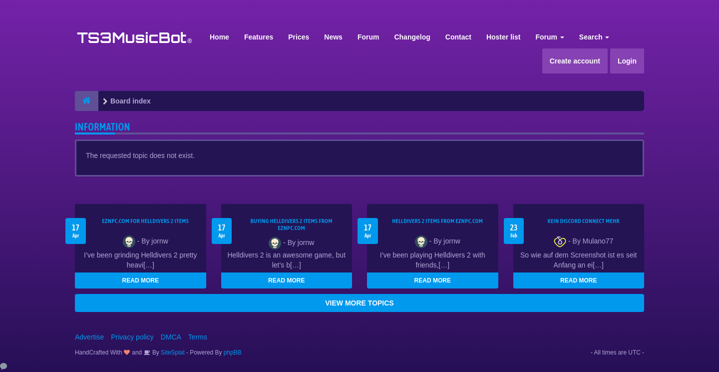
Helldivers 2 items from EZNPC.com (437, 221)
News (333, 37)
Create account (575, 61)
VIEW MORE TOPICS (359, 303)
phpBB (233, 352)
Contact (458, 37)
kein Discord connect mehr (584, 221)
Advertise (89, 337)
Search (594, 37)
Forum (368, 37)
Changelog (412, 37)
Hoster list (503, 37)
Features (258, 37)
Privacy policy (132, 337)
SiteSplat (172, 352)
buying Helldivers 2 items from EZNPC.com (292, 225)
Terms (197, 337)
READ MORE (140, 280)
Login (627, 61)
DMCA (171, 337)
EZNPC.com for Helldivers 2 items (145, 221)
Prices (298, 37)
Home (219, 37)
